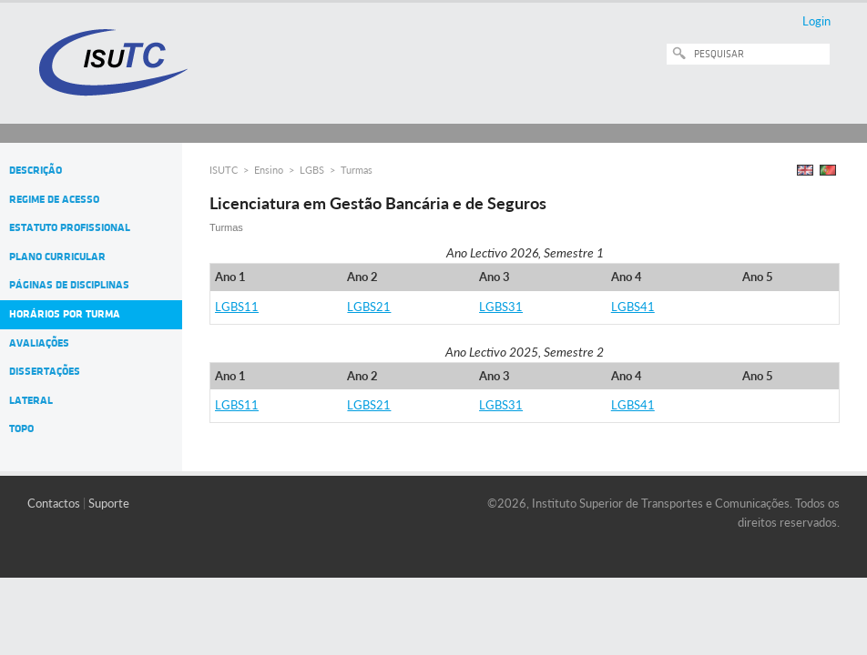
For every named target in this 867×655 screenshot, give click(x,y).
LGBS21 (369, 306)
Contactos (53, 503)
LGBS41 (633, 306)
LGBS (312, 170)
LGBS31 (501, 306)
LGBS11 (237, 306)
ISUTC (223, 170)
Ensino (268, 170)
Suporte (108, 503)
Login (816, 21)
